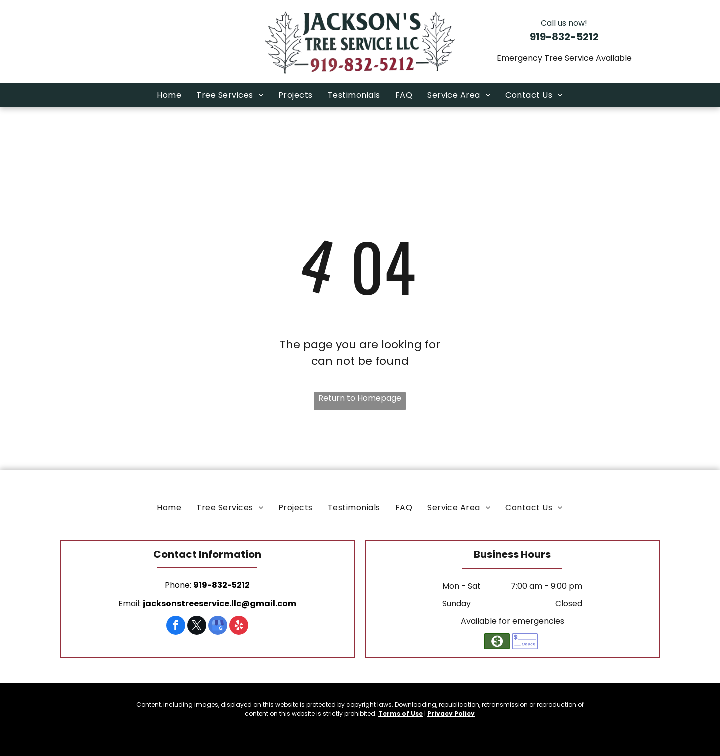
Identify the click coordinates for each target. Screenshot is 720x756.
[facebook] (176, 626)
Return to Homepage (360, 398)
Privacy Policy (451, 713)
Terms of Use (400, 713)
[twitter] (197, 626)
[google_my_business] (218, 626)
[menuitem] (169, 95)
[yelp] (239, 626)
